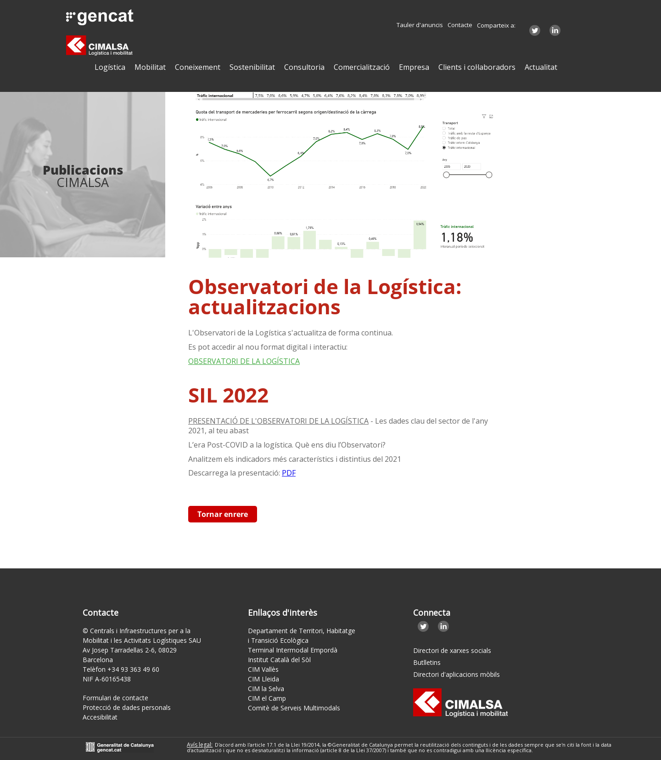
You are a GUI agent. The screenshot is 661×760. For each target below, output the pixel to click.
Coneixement (197, 67)
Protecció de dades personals (127, 707)
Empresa (414, 67)
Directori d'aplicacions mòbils (456, 674)
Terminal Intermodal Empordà (292, 650)
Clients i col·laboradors (476, 67)
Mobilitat (150, 67)
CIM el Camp (267, 698)
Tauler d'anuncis (420, 25)
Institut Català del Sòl (279, 659)
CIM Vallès (263, 669)
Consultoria (304, 67)
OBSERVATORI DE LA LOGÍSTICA (244, 361)
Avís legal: (200, 745)
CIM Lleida (263, 679)
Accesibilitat (100, 717)
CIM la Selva (266, 688)
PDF (289, 473)
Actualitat (541, 67)
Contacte (460, 25)
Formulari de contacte (115, 697)
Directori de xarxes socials (452, 650)
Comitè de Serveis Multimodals (294, 707)
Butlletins (427, 662)
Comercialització (362, 67)
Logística (110, 67)
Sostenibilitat (252, 67)
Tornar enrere (222, 514)
